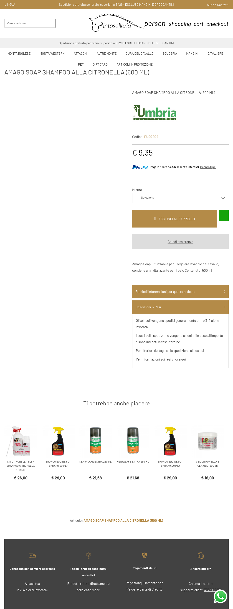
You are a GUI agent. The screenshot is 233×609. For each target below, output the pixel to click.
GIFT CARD (100, 64)
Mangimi (192, 53)
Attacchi (81, 53)
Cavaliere (215, 53)
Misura (137, 190)
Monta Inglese (19, 53)
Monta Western (52, 53)
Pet (81, 64)
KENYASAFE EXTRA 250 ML (95, 461)
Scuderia (170, 53)
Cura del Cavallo (140, 53)
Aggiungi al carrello (177, 219)
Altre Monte (107, 53)
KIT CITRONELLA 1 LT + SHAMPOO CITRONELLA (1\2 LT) (21, 465)
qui (202, 350)
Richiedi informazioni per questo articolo (165, 291)
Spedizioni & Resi (148, 307)
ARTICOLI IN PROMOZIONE (135, 64)
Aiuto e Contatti (217, 5)
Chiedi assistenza (180, 242)
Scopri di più (208, 167)
